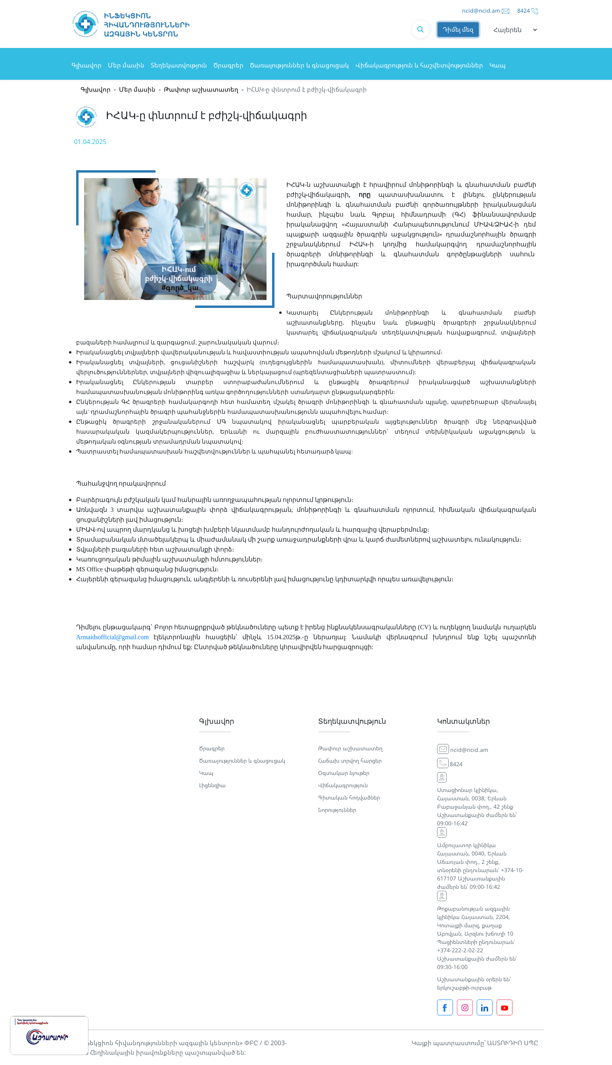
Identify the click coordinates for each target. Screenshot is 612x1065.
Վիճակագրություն (343, 785)
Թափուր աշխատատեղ (201, 89)
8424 (523, 10)
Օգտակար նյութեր (343, 773)
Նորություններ (337, 809)
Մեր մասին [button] (126, 65)
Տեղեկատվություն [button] (179, 65)
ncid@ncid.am (481, 10)
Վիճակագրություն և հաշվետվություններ (419, 65)
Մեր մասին (137, 89)
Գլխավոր (86, 65)
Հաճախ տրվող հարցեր (350, 760)
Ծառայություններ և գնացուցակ (299, 65)
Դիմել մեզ (458, 29)
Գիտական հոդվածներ (349, 797)
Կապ (497, 65)
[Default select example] (512, 29)
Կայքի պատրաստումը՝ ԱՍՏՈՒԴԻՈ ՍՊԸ (475, 1042)
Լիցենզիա (212, 785)
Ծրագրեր (228, 65)
